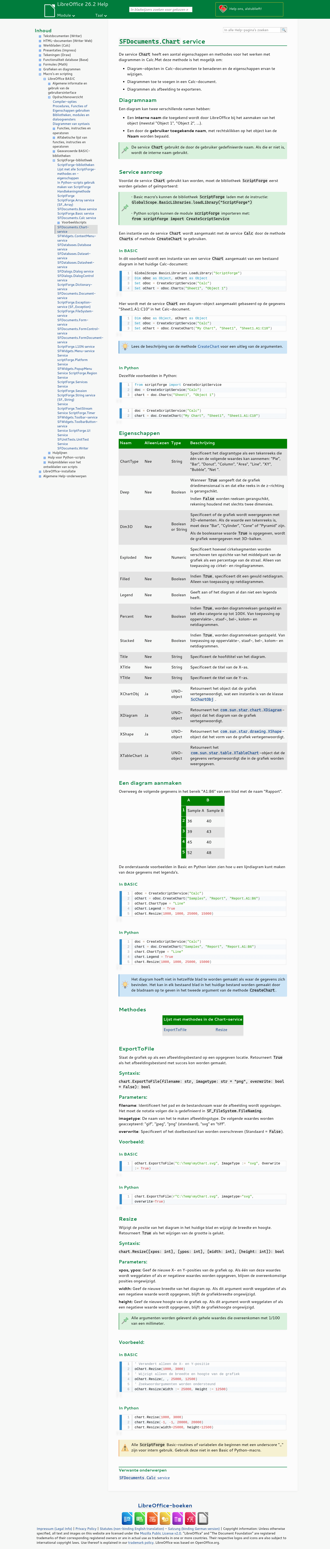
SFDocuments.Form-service (72, 322)
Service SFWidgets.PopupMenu (74, 366)
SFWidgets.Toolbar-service (77, 417)
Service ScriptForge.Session (72, 388)
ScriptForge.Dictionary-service (74, 286)
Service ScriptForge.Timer (76, 413)
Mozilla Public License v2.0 (160, 1529)
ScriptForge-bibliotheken (75, 165)
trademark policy (140, 1538)
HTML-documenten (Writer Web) (67, 41)
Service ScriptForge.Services (72, 379)
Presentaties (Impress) (59, 50)
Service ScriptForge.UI (73, 430)
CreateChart (208, 345)
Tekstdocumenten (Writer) (62, 36)
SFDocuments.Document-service (76, 295)
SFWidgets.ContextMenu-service (76, 238)
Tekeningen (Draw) (57, 55)
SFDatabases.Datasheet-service (75, 264)
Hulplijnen (59, 452)
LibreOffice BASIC (61, 78)
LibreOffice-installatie (59, 471)
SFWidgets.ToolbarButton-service (77, 424)
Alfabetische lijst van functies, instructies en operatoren (70, 142)
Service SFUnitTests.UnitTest (73, 437)
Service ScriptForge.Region (77, 373)
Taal (99, 15)
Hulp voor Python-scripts (66, 457)
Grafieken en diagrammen (61, 69)
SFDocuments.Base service (77, 209)
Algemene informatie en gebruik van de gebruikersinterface (67, 88)
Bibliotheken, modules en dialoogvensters (71, 117)
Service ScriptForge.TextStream (74, 406)
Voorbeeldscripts (74, 222)
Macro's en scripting (57, 74)
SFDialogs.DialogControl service (75, 278)
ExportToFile (175, 1027)
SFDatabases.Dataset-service (74, 255)
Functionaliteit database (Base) (65, 59)
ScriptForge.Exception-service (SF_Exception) (74, 304)
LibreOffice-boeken (165, 1501)
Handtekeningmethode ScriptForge (73, 193)
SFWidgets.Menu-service (75, 351)
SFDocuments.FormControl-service (77, 331)
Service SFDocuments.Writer (72, 446)
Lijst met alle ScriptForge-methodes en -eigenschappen (76, 173)
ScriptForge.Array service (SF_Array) (75, 202)
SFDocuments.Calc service (76, 218)
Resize (221, 1027)
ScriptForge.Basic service (75, 213)
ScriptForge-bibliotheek (74, 160)
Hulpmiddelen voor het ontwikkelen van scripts (62, 464)
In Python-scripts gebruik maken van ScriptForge (76, 184)
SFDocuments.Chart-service (73, 229)
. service (144, 1473)
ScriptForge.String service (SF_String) (76, 397)
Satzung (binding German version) (194, 1524)
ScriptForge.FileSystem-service (75, 313)
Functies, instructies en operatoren (72, 130)
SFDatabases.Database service (74, 247)
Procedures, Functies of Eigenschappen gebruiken (71, 108)
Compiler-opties (65, 101)
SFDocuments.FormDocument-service (77, 339)
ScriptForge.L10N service (76, 346)
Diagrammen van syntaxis (71, 124)
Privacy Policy (85, 1524)
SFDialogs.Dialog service (75, 271)
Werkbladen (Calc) (56, 45)
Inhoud (43, 30)
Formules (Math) (55, 64)
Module (64, 15)
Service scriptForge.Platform (72, 357)
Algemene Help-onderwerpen (64, 476)
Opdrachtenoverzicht (67, 97)
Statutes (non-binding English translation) (132, 1524)
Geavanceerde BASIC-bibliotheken (71, 153)
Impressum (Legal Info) (54, 1524)
